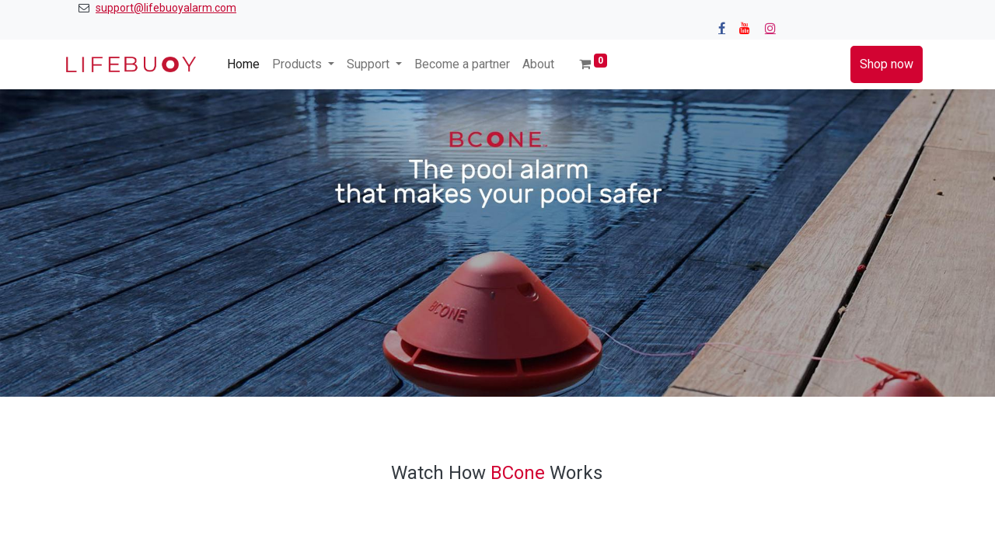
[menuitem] (243, 64)
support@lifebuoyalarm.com (166, 8)
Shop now (886, 64)
